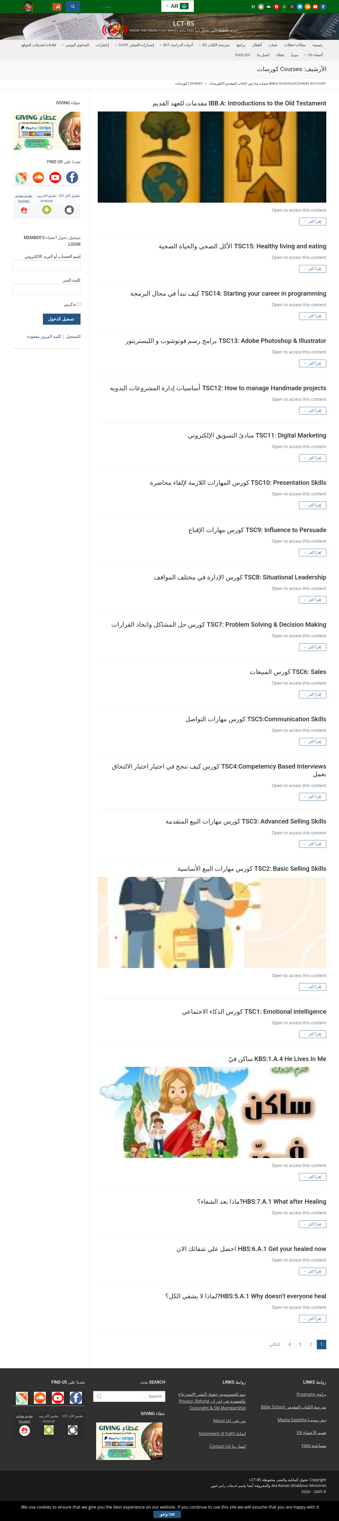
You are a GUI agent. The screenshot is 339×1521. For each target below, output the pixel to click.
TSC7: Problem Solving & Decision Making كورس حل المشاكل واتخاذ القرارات (218, 624)
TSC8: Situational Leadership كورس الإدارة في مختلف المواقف (240, 577)
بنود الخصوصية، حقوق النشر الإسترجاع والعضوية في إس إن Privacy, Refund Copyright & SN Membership (212, 1401)
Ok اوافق (167, 1514)
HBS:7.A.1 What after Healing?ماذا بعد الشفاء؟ (261, 1201)
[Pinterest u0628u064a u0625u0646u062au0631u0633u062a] (276, 7)
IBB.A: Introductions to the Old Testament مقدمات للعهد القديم (239, 103)
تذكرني (70, 304)
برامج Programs (312, 1394)
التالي (274, 1344)
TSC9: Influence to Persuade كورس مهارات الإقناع (257, 530)
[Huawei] (253, 7)
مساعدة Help (314, 1445)
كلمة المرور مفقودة (44, 336)
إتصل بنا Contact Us (227, 1446)
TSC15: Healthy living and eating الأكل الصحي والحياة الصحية (242, 246)
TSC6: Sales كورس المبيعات (288, 672)
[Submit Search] (73, 6)
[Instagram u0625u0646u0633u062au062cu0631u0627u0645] (292, 7)
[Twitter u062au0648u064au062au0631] (300, 7)
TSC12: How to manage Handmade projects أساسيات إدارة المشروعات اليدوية (218, 388)
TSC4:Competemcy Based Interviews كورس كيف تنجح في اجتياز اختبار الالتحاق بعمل (219, 770)
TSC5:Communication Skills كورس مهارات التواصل (255, 719)
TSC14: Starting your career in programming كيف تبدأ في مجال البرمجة (228, 293)
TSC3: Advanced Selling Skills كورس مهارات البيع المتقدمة (246, 821)
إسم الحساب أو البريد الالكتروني (53, 256)
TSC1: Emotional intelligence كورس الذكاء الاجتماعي (254, 1011)
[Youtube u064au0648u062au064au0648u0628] (315, 7)
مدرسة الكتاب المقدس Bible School (293, 1407)
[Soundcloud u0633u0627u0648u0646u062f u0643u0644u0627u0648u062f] (308, 7)
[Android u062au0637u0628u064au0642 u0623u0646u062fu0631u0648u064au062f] (269, 7)
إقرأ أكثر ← (313, 221)
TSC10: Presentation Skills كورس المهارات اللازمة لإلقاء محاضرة (238, 482)
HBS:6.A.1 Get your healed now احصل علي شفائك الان (251, 1249)
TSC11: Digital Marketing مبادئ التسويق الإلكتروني (257, 435)
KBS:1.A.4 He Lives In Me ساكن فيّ (277, 1059)
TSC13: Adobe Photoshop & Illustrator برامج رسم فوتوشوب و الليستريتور (226, 341)
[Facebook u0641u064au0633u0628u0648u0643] (323, 7)
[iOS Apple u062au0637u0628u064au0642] (261, 7)
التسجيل (73, 336)
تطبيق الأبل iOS (69, 195)
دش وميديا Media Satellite (302, 1420)
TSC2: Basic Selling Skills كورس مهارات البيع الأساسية (251, 868)
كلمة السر (72, 280)
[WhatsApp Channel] (284, 7)
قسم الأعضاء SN (311, 1432)
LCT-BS (183, 23)
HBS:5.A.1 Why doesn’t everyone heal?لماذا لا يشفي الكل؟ (245, 1296)
